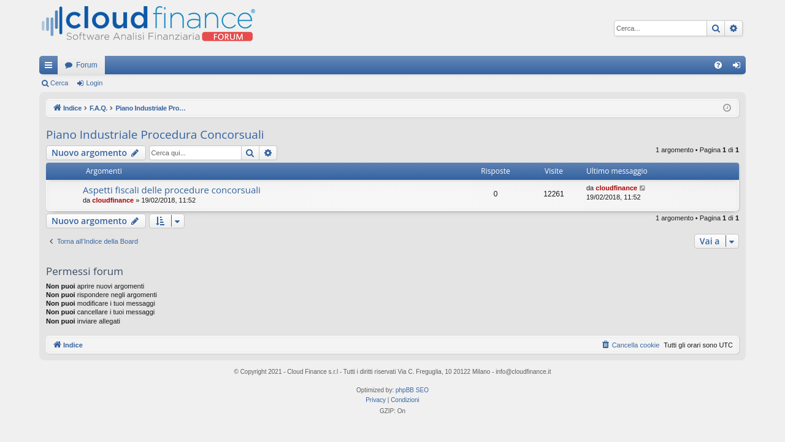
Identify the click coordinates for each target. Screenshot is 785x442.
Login (94, 83)
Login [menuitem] (739, 67)
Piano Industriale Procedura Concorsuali (155, 134)
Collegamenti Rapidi (51, 67)
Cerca (59, 83)
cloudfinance (113, 200)
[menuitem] (718, 65)
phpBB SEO (412, 390)
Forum (87, 65)
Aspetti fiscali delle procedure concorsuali (172, 190)
